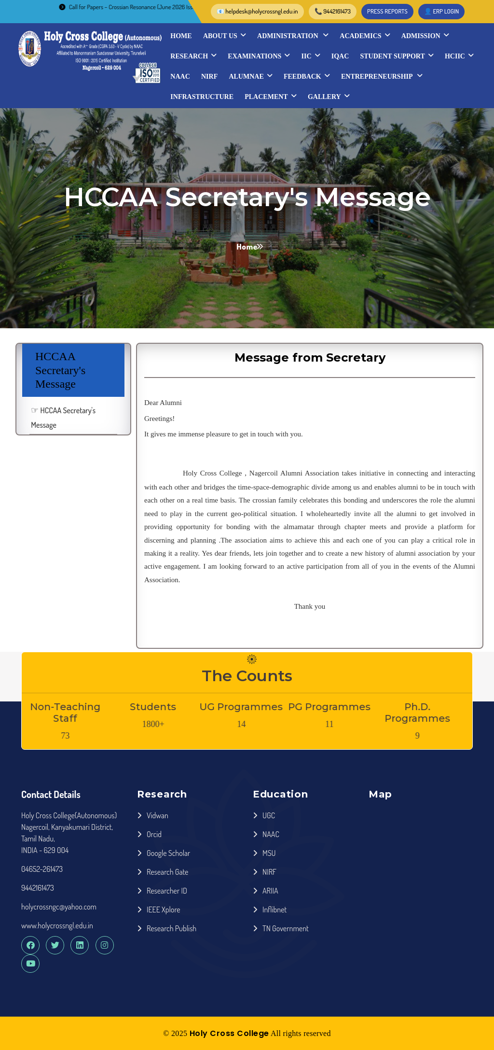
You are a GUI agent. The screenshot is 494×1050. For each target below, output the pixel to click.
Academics (365, 36)
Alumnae (250, 76)
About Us (224, 36)
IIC (311, 56)
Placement (270, 96)
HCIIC (459, 56)
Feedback (307, 76)
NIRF (209, 76)
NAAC (180, 76)
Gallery (329, 96)
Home (181, 36)
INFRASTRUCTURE (201, 96)
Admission (425, 36)
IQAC (340, 56)
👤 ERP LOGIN (441, 11)
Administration (293, 36)
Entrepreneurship (382, 76)
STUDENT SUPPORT (397, 56)
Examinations (259, 56)
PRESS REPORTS (387, 11)
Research (193, 56)
